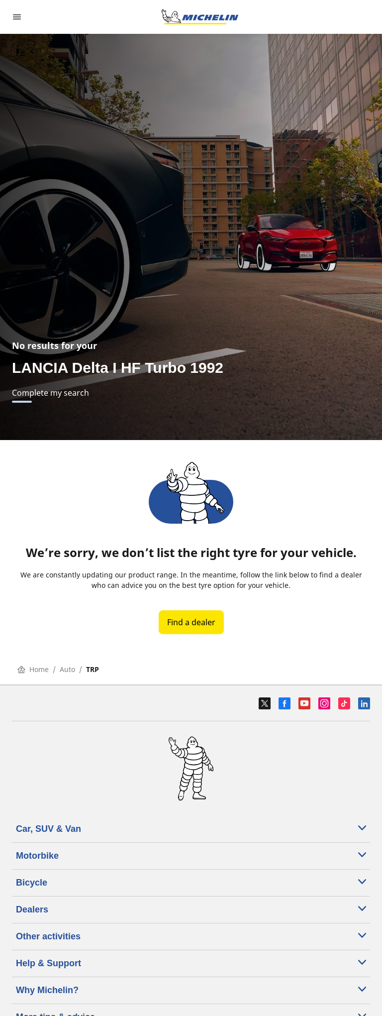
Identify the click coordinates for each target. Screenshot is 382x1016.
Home (33, 669)
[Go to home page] (200, 17)
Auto (67, 669)
